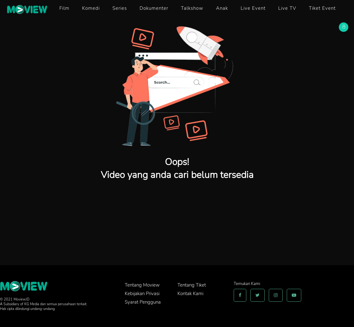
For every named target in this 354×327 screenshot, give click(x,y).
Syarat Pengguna (143, 302)
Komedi (91, 8)
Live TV (287, 8)
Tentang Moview (142, 285)
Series (119, 8)
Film (64, 8)
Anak (222, 8)
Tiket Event (322, 8)
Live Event (253, 8)
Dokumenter (154, 8)
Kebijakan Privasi (142, 293)
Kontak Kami (190, 293)
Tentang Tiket (191, 285)
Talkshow (192, 8)
